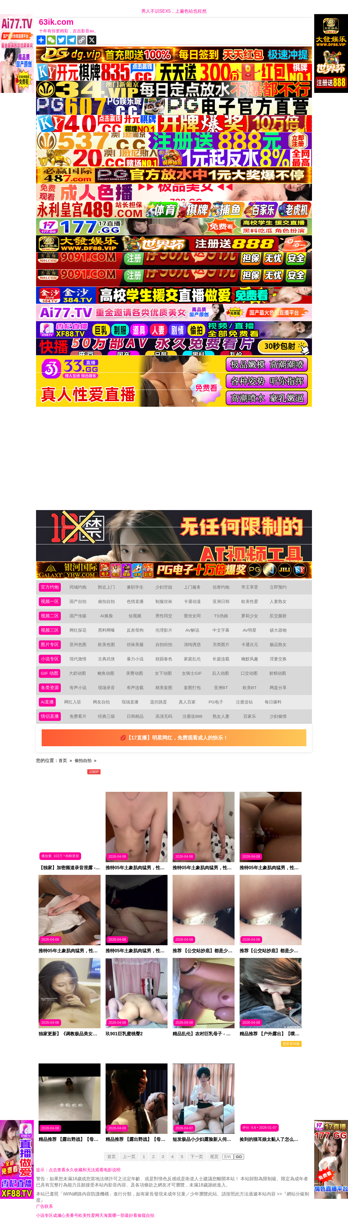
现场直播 (130, 701)
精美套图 (164, 687)
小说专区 (50, 658)
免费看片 (78, 716)
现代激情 (78, 658)
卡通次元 (250, 644)
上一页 (128, 1156)
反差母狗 (135, 630)
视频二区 (50, 615)
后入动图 (221, 673)
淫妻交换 (278, 658)
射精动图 (278, 673)
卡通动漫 (192, 601)
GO (241, 1157)
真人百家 (187, 701)
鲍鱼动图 (106, 673)
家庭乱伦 (192, 658)
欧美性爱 (250, 601)
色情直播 (135, 601)
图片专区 (50, 644)
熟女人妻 (221, 716)
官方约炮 (50, 587)
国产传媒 (78, 615)
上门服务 (192, 587)
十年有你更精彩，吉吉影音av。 (70, 30)
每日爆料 (273, 701)
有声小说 (78, 687)
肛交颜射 (278, 615)
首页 (63, 760)
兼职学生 (135, 587)
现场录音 (106, 687)
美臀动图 (135, 673)
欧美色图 (106, 644)
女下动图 (164, 673)
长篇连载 (221, 658)
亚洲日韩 (221, 601)
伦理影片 (164, 630)
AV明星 (249, 630)
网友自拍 (102, 701)
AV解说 (192, 630)
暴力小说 (135, 658)
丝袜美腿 (135, 644)
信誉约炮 (221, 587)
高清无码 (164, 716)
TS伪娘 (221, 615)
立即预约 (278, 587)
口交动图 (249, 673)
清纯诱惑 (192, 644)
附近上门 (106, 587)
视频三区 (50, 630)
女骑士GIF (192, 673)
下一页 (198, 1156)
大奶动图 (78, 673)
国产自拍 (78, 601)
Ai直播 (47, 701)
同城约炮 (78, 587)
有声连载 (135, 687)
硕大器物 (278, 630)
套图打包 (192, 687)
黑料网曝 (106, 630)
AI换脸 (106, 615)
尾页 (216, 1156)
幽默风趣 (250, 658)
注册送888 (192, 716)
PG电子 (216, 701)
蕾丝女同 (192, 615)
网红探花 (78, 630)
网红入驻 (73, 701)
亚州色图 (78, 644)
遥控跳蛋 (159, 701)
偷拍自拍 (106, 601)
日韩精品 (135, 716)
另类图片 (221, 644)
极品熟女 (278, 644)
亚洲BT (221, 687)
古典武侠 (106, 658)
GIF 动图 (50, 673)
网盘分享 (278, 687)
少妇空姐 (164, 587)
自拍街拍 (164, 644)
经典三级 (106, 716)
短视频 (135, 615)
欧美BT (249, 687)
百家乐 (249, 716)
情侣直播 (50, 716)
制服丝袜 (164, 601)
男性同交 (164, 615)
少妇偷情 (278, 716)
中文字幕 (221, 630)
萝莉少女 (250, 615)
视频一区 (50, 601)
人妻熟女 (278, 601)
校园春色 (164, 658)
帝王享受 (250, 587)
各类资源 (50, 687)
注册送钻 (245, 701)
